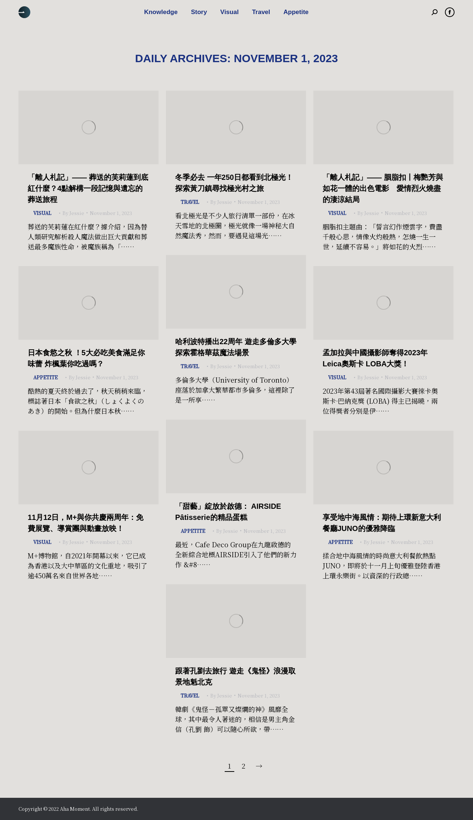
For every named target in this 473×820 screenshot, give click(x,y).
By (73, 212)
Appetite (45, 377)
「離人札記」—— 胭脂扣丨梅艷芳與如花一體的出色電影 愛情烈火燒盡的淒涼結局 (383, 188)
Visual (42, 212)
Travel (190, 201)
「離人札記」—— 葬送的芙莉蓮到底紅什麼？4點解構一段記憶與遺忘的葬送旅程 (88, 188)
